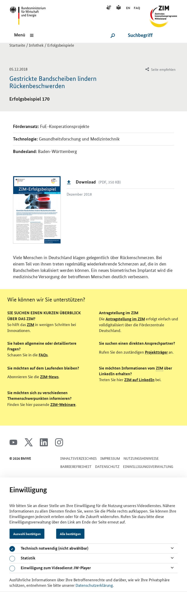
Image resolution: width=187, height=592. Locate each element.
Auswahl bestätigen (27, 533)
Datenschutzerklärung (94, 585)
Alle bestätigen (70, 533)
